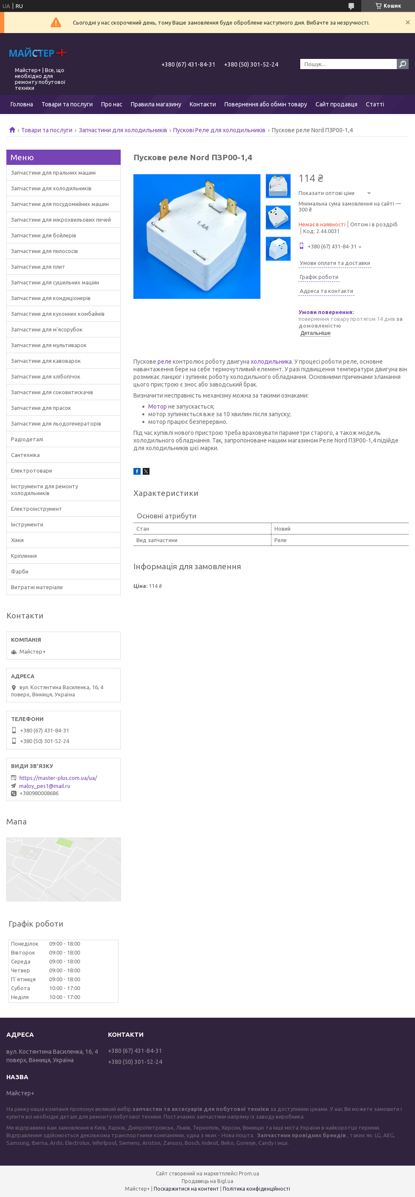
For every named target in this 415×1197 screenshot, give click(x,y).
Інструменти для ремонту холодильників (44, 489)
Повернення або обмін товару (265, 104)
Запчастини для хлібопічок (45, 376)
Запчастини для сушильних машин (55, 282)
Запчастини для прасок (41, 408)
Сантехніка (25, 455)
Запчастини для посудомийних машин (60, 204)
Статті (375, 104)
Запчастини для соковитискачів (52, 392)
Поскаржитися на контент (186, 1188)
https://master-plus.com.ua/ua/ (58, 778)
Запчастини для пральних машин (53, 172)
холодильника (271, 361)
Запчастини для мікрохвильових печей (61, 220)
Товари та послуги (67, 104)
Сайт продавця (336, 104)
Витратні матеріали (37, 587)
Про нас (111, 104)
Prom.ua (249, 1173)
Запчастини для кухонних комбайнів (58, 314)
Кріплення (24, 556)
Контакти (203, 104)
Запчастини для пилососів (44, 251)
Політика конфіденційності (256, 1188)
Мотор (157, 406)
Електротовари (31, 470)
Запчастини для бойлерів (43, 235)
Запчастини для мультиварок (49, 345)
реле (165, 361)
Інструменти (27, 524)
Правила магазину (156, 104)
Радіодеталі (27, 439)
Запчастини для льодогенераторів (56, 423)
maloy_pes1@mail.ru (44, 786)
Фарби (19, 571)
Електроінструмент (36, 509)
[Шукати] (403, 64)
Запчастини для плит (38, 267)
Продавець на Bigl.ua (207, 1181)
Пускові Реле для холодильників (219, 130)
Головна (22, 104)
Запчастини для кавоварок (46, 361)
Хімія (17, 540)
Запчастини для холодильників (123, 130)
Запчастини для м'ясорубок (47, 329)
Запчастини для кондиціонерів (51, 298)
